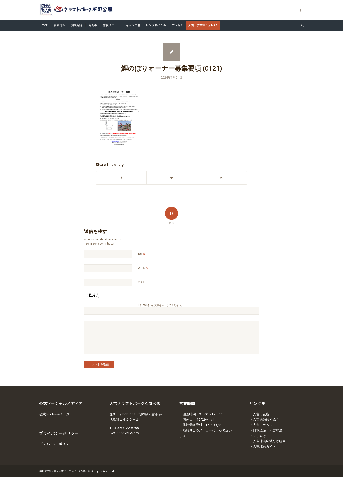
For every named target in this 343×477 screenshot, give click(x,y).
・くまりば (258, 435)
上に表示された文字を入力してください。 (160, 305)
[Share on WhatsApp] (222, 177)
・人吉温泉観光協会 (264, 419)
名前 (142, 254)
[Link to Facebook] (300, 10)
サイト (141, 282)
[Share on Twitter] (171, 177)
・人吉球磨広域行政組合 (268, 441)
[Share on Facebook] (121, 177)
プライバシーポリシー (55, 444)
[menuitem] (45, 25)
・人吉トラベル (261, 425)
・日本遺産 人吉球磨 (266, 430)
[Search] (301, 25)
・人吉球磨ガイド (263, 446)
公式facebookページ (54, 414)
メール (143, 268)
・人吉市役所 (259, 414)
